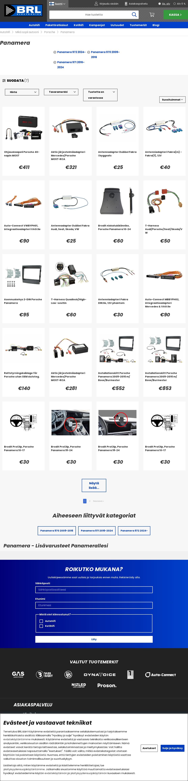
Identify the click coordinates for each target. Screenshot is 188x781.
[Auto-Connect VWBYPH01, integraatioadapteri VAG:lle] (23, 231)
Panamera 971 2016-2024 (70, 65)
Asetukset (149, 748)
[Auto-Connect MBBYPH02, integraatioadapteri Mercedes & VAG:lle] (164, 304)
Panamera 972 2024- (71, 52)
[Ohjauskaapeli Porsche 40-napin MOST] (23, 157)
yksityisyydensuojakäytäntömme (24, 769)
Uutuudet (117, 25)
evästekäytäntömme (17, 739)
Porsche (49, 32)
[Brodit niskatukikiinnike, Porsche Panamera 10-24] (117, 231)
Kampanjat (97, 25)
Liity (94, 639)
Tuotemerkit (138, 25)
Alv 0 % (181, 3)
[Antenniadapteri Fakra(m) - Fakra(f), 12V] (164, 157)
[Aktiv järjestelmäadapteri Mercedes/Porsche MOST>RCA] (70, 157)
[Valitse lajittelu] (172, 100)
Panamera (67, 32)
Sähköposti (42, 583)
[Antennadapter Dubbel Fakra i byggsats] (117, 157)
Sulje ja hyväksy (172, 748)
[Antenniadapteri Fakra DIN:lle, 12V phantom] (117, 304)
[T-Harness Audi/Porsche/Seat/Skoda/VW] (164, 231)
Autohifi (34, 25)
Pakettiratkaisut (56, 25)
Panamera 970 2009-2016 (105, 54)
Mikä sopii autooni (27, 32)
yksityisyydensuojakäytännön (88, 773)
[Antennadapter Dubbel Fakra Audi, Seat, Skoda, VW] (70, 231)
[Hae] (94, 14)
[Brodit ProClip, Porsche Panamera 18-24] (70, 452)
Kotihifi (78, 25)
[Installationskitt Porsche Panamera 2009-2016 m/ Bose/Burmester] (117, 378)
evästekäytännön (56, 773)
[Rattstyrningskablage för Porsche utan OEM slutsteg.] (23, 378)
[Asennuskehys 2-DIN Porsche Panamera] (23, 304)
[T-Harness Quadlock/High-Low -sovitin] (70, 304)
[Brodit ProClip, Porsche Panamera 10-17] (23, 452)
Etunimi (40, 599)
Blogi (156, 25)
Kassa (175, 15)
